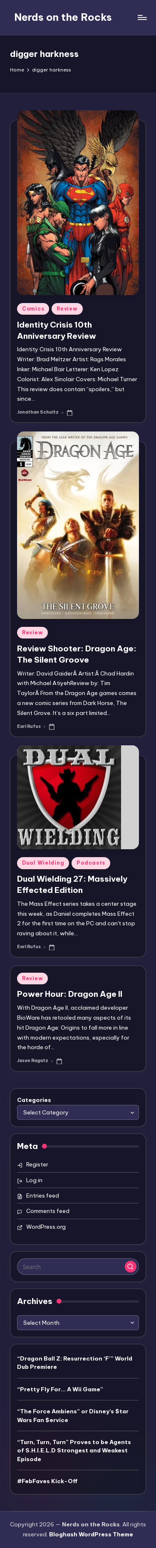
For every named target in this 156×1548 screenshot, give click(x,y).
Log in (34, 1180)
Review (67, 309)
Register (37, 1164)
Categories (34, 1100)
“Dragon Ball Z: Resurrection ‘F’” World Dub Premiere (74, 1363)
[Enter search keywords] (78, 1266)
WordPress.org (46, 1226)
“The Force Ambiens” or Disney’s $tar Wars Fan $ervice (73, 1415)
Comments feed (47, 1211)
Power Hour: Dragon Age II (69, 994)
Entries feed (42, 1195)
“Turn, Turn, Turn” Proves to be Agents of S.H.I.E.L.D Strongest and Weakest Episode (74, 1450)
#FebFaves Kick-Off (47, 1481)
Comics (33, 309)
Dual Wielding (43, 863)
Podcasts (91, 863)
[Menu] (142, 17)
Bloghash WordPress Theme (91, 1534)
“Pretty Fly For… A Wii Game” (60, 1389)
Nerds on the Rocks (63, 17)
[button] (130, 1266)
